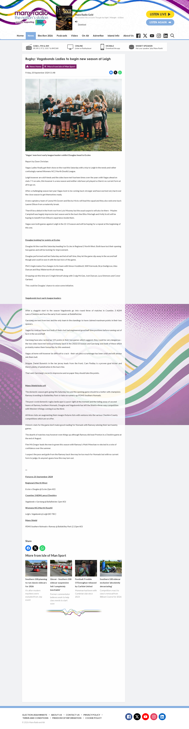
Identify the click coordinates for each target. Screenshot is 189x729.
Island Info (113, 35)
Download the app (113, 48)
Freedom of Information (66, 718)
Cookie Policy (93, 718)
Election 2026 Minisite (34, 715)
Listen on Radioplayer (83, 48)
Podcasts (62, 35)
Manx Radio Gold (84, 14)
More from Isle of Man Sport (61, 66)
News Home (35, 66)
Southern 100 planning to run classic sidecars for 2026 (36, 574)
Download (82, 24)
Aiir (43, 722)
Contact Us (73, 715)
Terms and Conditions (35, 718)
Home (20, 35)
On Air (85, 35)
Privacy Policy (91, 715)
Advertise (98, 35)
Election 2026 (45, 35)
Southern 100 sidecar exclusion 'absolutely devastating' (111, 574)
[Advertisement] (74, 657)
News (31, 35)
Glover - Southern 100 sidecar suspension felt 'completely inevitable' (61, 575)
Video (74, 35)
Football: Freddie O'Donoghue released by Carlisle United (86, 574)
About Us (128, 35)
